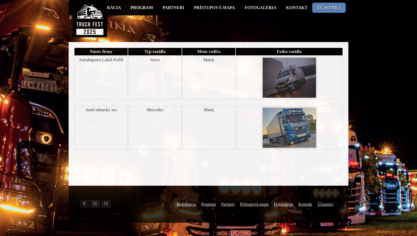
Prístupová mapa (214, 7)
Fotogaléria (261, 7)
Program (142, 7)
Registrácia (186, 204)
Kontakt (297, 7)
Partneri (173, 7)
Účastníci (329, 7)
